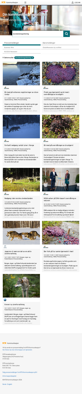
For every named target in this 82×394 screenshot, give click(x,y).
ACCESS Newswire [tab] (10, 52)
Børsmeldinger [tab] (49, 43)
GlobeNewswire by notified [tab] (52, 47)
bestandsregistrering (24, 58)
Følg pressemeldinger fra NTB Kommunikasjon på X (20, 372)
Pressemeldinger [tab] (11, 43)
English (9, 384)
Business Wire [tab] (9, 47)
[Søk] (37, 34)
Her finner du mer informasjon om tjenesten (17, 350)
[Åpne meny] (25, 2)
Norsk (4, 384)
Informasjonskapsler (9, 376)
